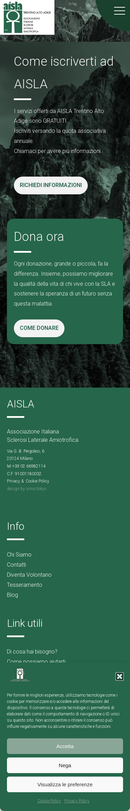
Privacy (13, 481)
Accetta (64, 746)
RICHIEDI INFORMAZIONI (51, 185)
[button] (119, 676)
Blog (12, 595)
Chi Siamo (19, 554)
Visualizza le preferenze (65, 784)
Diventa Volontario (29, 574)
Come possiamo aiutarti (36, 661)
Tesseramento (24, 585)
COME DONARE (39, 328)
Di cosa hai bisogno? (32, 651)
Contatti (16, 564)
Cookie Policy (49, 800)
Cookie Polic (36, 481)
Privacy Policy (76, 800)
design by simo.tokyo (26, 488)
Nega (65, 765)
